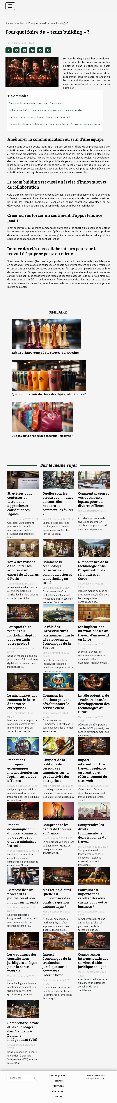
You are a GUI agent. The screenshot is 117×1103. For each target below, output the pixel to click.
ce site (62, 172)
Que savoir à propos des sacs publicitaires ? (42, 436)
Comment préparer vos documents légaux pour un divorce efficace (93, 499)
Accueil (9, 23)
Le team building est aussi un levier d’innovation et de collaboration (46, 110)
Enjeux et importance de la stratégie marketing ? (46, 352)
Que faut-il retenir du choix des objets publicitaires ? (49, 394)
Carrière (58, 1085)
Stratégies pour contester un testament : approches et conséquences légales (19, 503)
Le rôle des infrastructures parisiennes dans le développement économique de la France (58, 637)
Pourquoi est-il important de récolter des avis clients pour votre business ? (92, 898)
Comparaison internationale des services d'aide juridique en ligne (93, 960)
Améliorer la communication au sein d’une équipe (36, 103)
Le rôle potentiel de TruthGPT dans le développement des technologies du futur (94, 703)
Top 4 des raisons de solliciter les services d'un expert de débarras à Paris (23, 570)
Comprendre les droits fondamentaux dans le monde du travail (92, 833)
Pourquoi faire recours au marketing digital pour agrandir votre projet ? (21, 635)
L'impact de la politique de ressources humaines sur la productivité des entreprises (56, 770)
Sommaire (19, 95)
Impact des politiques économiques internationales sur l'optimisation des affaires (23, 770)
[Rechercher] (22, 1078)
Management (58, 1075)
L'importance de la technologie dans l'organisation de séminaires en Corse (93, 570)
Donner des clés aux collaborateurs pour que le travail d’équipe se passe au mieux (54, 124)
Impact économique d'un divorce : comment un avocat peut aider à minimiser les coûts (22, 835)
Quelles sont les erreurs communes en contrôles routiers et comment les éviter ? (58, 503)
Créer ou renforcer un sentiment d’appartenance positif (39, 117)
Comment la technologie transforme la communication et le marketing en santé (57, 572)
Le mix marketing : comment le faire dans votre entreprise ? (22, 701)
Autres (21, 23)
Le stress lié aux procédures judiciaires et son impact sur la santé (22, 896)
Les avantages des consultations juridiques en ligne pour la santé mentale (22, 962)
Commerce (58, 1091)
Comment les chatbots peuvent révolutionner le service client (57, 701)
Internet (59, 1080)
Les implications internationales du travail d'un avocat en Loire (93, 632)
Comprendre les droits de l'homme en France (57, 828)
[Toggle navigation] (10, 6)
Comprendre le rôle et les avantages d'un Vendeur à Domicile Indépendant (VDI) (23, 1031)
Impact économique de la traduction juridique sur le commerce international (57, 964)
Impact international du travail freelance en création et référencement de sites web (92, 770)
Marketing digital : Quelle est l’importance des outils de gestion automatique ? (58, 898)
